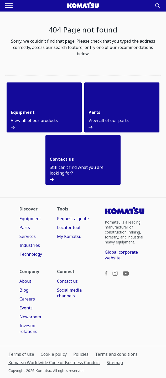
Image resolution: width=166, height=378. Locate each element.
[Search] (157, 6)
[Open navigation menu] (9, 5)
